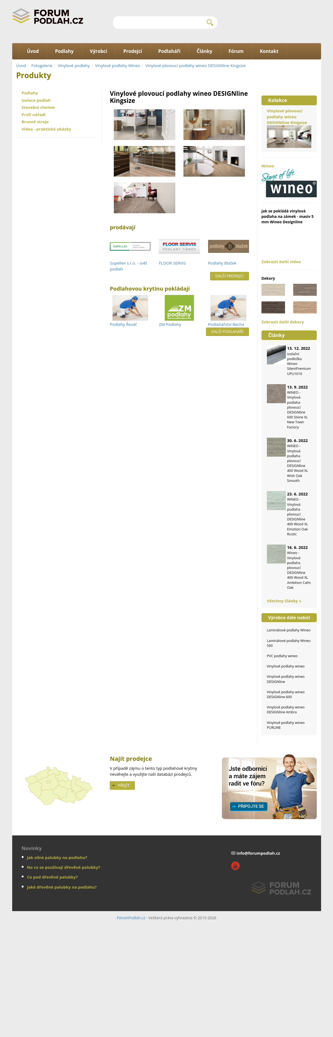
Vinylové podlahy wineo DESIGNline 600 (286, 694)
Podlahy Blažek (222, 263)
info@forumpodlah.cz (258, 853)
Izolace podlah (36, 100)
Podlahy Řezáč (123, 324)
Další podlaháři (227, 331)
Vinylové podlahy (74, 65)
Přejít (124, 785)
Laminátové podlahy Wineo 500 (289, 643)
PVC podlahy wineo (282, 655)
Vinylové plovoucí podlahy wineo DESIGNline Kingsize (196, 65)
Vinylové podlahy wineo (286, 666)
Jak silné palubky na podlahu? (57, 857)
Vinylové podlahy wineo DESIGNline (286, 679)
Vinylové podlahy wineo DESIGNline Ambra (286, 709)
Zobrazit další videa (281, 261)
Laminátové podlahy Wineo (289, 630)
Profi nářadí (34, 114)
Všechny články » (284, 600)
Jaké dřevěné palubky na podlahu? (62, 887)
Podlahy (30, 93)
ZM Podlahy (170, 324)
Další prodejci (229, 275)
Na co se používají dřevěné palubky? (63, 867)
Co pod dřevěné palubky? (52, 877)
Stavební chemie (38, 107)
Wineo (289, 180)
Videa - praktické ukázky (46, 129)
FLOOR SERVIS (172, 263)
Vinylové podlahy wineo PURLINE (286, 725)
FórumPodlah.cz (131, 917)
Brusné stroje (35, 121)
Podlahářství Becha (226, 324)
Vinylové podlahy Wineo (117, 65)
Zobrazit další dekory (282, 322)
